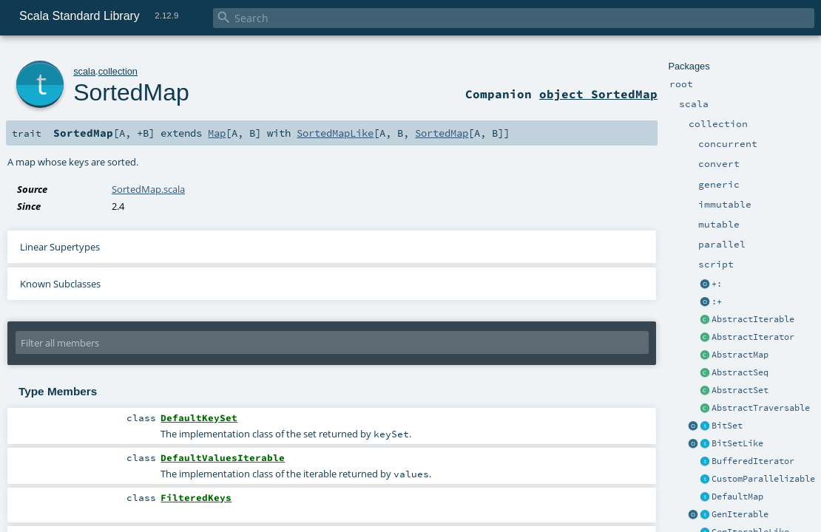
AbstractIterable (753, 319)
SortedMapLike (335, 133)
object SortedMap (598, 93)
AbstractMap (740, 354)
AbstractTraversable (761, 408)
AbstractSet (740, 390)
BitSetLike (737, 443)
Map (217, 133)
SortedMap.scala (148, 189)
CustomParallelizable (763, 479)
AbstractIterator (753, 337)
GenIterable (740, 514)
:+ (717, 301)
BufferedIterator (753, 461)
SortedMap (131, 92)
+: (717, 284)
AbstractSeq (740, 372)
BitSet (727, 425)
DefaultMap (737, 496)
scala (84, 71)
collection (118, 71)
